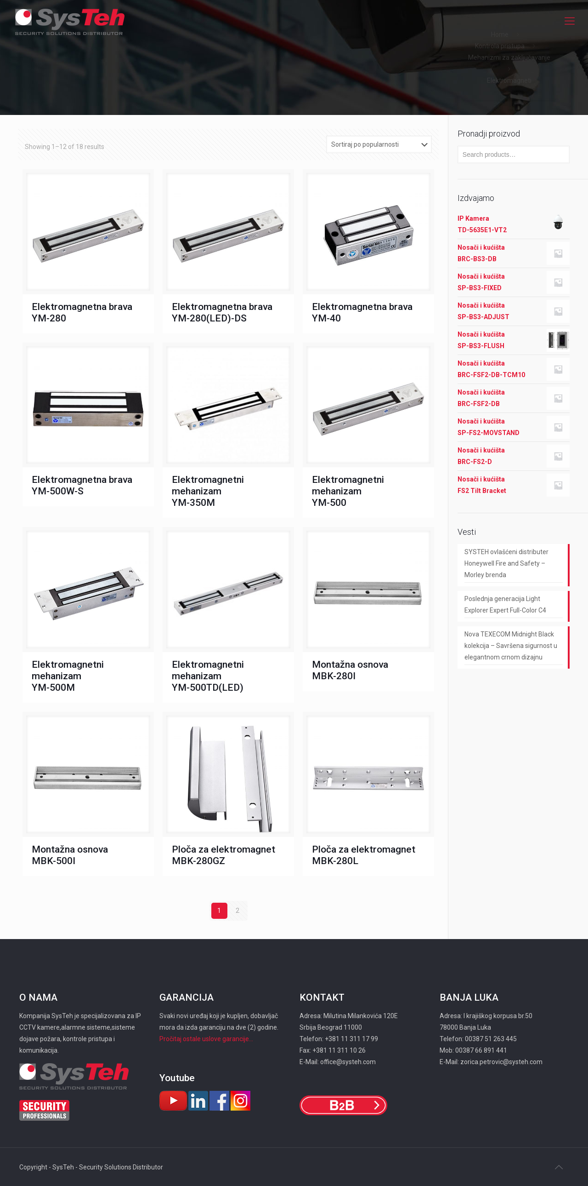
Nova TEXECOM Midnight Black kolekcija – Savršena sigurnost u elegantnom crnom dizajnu (510, 645)
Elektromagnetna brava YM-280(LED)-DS (222, 312)
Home (500, 34)
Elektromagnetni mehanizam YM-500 (348, 491)
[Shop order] (379, 144)
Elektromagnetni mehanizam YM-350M (208, 491)
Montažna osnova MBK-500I (70, 855)
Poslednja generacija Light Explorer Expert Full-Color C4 (505, 604)
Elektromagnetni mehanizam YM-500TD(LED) (208, 676)
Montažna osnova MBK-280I (350, 670)
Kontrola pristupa (500, 46)
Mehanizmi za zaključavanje (509, 57)
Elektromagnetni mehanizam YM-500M (68, 676)
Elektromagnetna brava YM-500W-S (82, 485)
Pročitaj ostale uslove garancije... (206, 1039)
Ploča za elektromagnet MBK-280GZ (223, 855)
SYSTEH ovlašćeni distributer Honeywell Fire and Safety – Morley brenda (506, 563)
